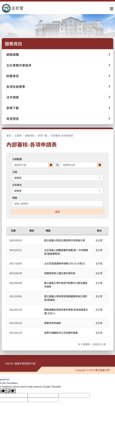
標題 (14, 197)
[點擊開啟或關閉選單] (111, 8)
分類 (14, 172)
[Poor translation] (11, 391)
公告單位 (17, 185)
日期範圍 (17, 159)
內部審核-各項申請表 (62, 135)
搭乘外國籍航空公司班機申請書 (61, 332)
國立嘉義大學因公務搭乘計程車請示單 (64, 240)
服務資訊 (29, 135)
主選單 (18, 135)
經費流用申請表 (52, 323)
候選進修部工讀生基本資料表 (59, 273)
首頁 (8, 135)
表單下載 (42, 135)
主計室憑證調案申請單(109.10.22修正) (64, 263)
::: (3, 40)
